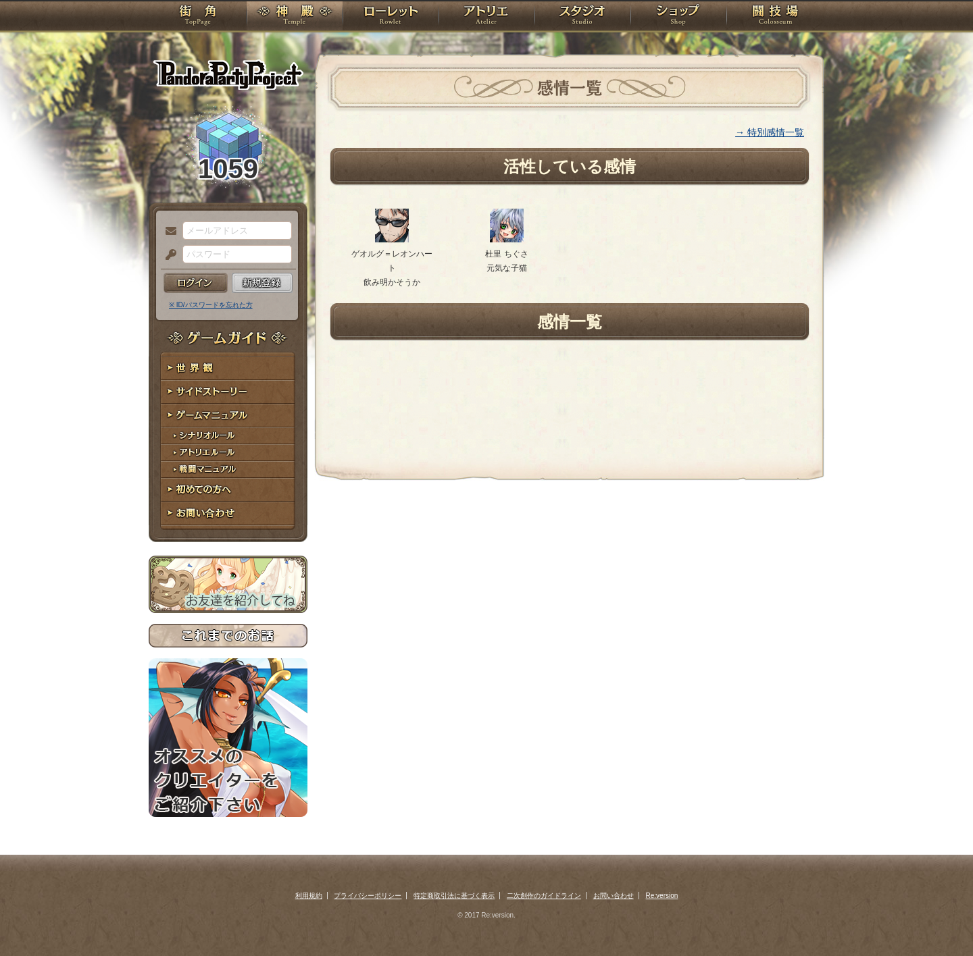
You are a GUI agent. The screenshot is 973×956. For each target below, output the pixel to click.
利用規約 (308, 895)
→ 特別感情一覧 (769, 132)
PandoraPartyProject (228, 74)
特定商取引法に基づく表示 (454, 895)
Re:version (662, 895)
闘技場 (775, 17)
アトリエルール (228, 452)
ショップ (678, 17)
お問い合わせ (228, 513)
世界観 (228, 368)
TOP (198, 17)
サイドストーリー (228, 392)
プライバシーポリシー (367, 895)
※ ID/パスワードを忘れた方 (211, 305)
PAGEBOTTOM (939, 918)
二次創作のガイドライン (544, 895)
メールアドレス (167, 231)
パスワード (167, 255)
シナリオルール (228, 435)
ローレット (391, 17)
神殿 (295, 17)
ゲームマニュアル (228, 415)
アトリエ (486, 17)
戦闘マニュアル (228, 469)
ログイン (196, 283)
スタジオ (582, 17)
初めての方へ (228, 490)
